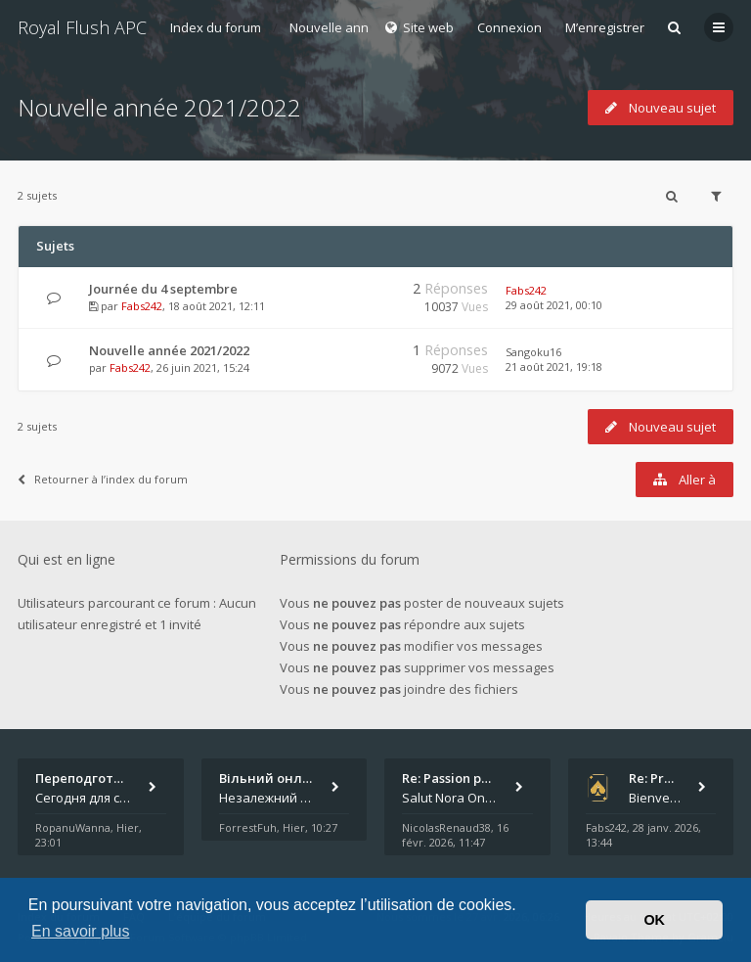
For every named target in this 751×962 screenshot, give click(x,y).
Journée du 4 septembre (163, 289)
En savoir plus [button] (80, 931)
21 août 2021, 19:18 (554, 366)
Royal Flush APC (82, 27)
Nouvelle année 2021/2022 (159, 107)
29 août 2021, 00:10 (554, 305)
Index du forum (215, 27)
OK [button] (654, 920)
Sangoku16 (533, 351)
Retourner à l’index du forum (103, 479)
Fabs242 (141, 305)
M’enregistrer (604, 27)
